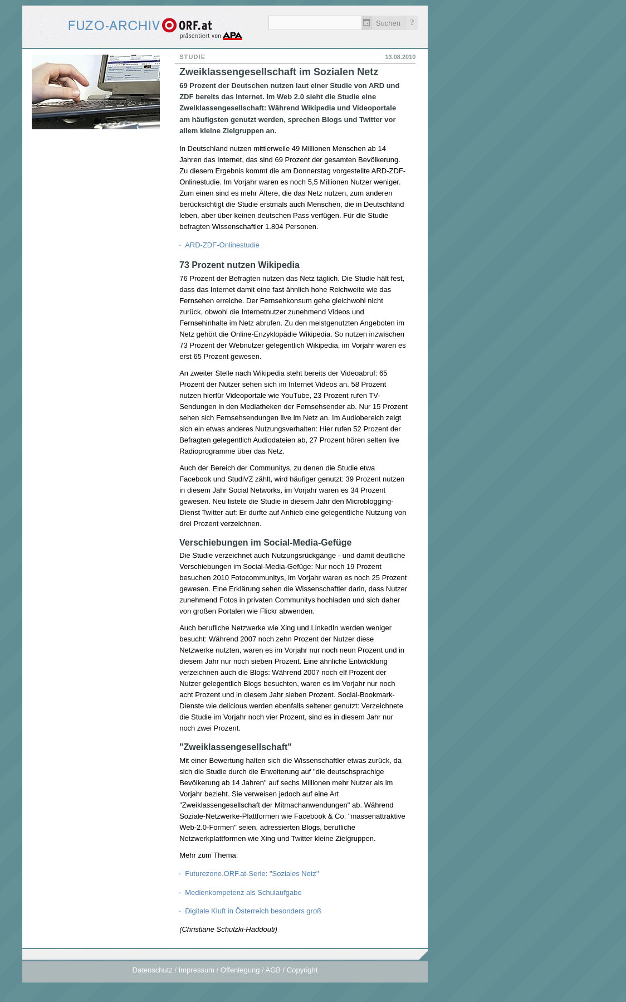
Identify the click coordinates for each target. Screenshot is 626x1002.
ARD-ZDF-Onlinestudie (222, 245)
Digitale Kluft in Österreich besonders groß (253, 911)
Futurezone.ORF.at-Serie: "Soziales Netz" (252, 873)
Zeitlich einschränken (366, 23)
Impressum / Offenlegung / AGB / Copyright (248, 970)
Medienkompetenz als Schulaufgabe (243, 892)
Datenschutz (153, 970)
